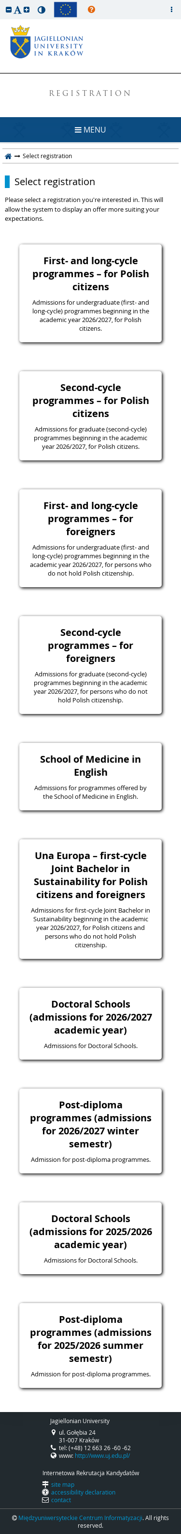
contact (61, 1500)
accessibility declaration (83, 1492)
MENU (90, 129)
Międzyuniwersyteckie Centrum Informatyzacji (80, 1517)
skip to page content (2, 2)
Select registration (54, 181)
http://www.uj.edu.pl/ (102, 1455)
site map (62, 1484)
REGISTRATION (90, 94)
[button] (9, 9)
